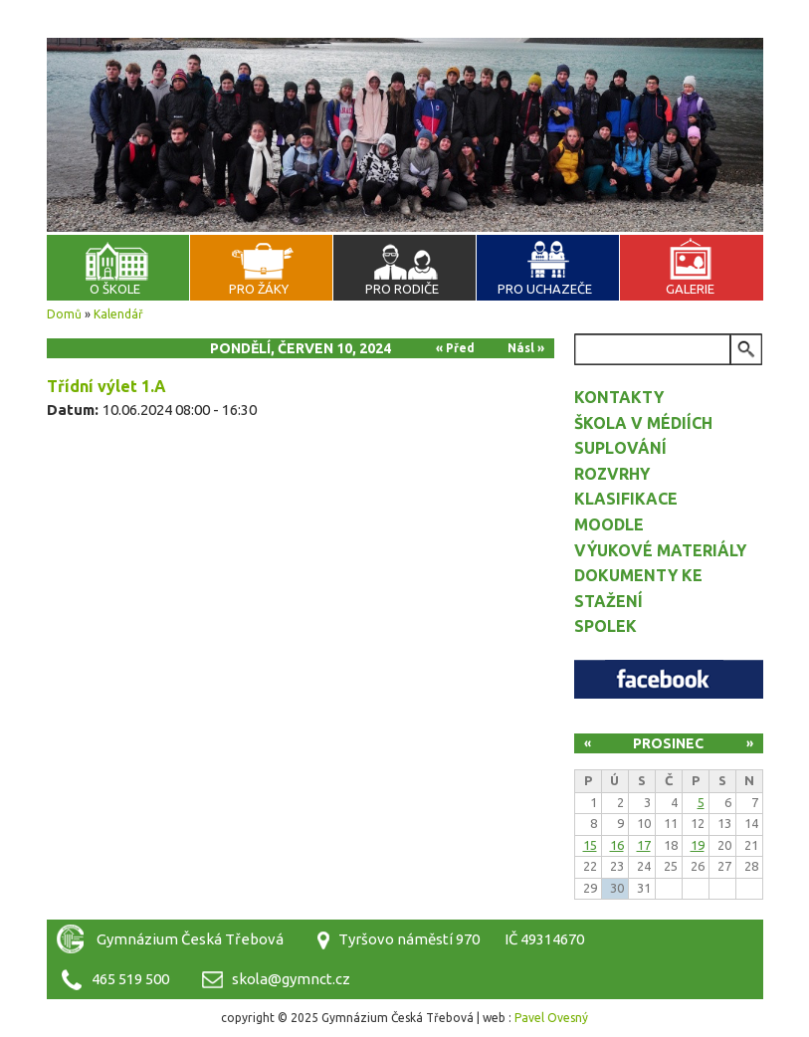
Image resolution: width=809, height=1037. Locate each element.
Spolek (605, 626)
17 (644, 845)
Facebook (668, 679)
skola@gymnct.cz (291, 978)
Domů (64, 314)
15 (590, 845)
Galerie (690, 289)
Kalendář (118, 314)
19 (698, 845)
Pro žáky (259, 289)
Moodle (609, 524)
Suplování (620, 448)
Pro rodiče (402, 289)
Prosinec (668, 743)
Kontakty (619, 397)
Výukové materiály (660, 550)
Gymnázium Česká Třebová (405, 59)
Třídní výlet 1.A (106, 386)
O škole (115, 289)
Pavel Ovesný (551, 1017)
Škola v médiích (643, 423)
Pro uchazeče (545, 289)
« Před (455, 347)
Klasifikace (626, 499)
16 (617, 845)
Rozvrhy (612, 474)
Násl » (525, 347)
